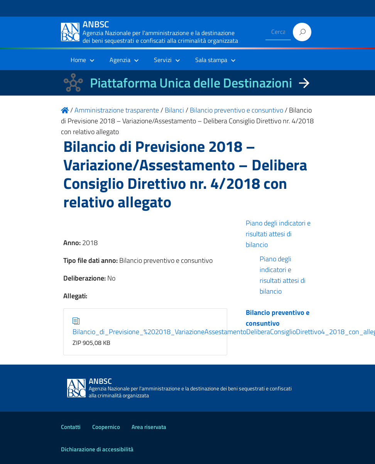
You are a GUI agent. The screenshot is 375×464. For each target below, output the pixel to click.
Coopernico (106, 426)
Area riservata (149, 426)
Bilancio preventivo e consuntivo (277, 317)
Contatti (71, 426)
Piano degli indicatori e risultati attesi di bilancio (278, 234)
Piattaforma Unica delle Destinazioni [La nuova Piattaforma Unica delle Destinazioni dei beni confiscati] (191, 82)
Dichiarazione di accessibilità (97, 449)
